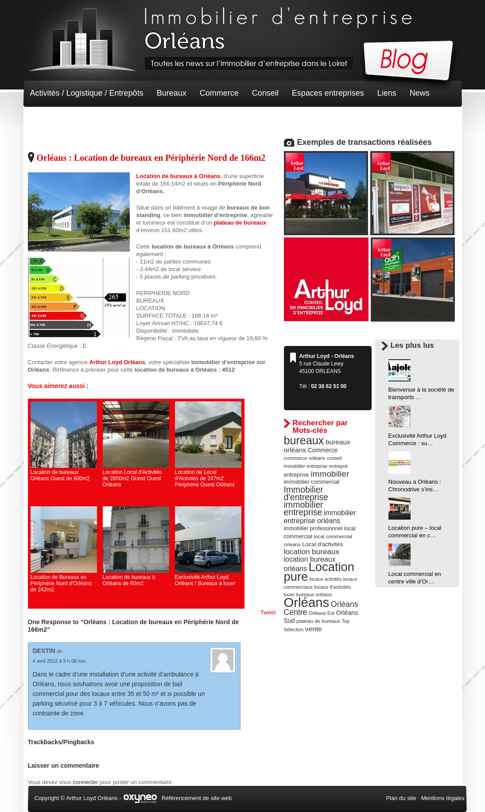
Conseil (265, 93)
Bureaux (171, 93)
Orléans (307, 602)
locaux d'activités (332, 587)
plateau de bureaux (318, 621)
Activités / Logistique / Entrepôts (87, 93)
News (420, 93)
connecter (85, 782)
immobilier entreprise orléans (320, 516)
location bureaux (312, 551)
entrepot (338, 466)
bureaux (304, 440)
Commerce (219, 93)
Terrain (95, 119)
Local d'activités (322, 544)
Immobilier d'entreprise (306, 493)
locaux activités (325, 579)
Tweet (268, 612)
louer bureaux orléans (308, 594)
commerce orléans (305, 458)
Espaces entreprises (328, 93)
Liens (386, 93)
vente (313, 629)
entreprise (296, 474)
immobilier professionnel (313, 528)
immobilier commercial (312, 482)
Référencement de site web (197, 798)
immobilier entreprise (303, 508)
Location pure (319, 571)
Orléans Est (321, 613)
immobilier (329, 473)
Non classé (50, 119)
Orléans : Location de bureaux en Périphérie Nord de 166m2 (151, 158)
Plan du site (401, 798)
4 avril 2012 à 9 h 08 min (59, 661)
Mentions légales (443, 798)
